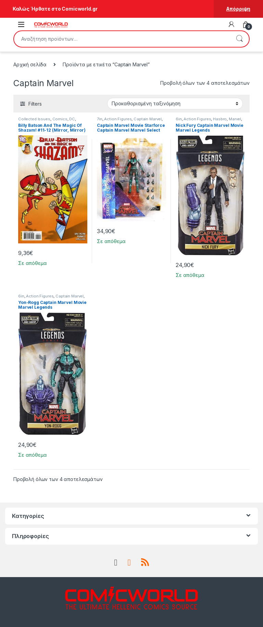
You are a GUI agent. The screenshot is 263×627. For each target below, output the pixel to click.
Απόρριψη (238, 9)
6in (179, 119)
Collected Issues (34, 119)
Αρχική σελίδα (30, 64)
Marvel (235, 119)
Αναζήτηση (239, 39)
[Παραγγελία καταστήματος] (175, 103)
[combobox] (122, 39)
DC (72, 119)
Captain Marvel (148, 119)
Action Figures (118, 119)
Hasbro (220, 119)
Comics (59, 119)
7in (99, 119)
